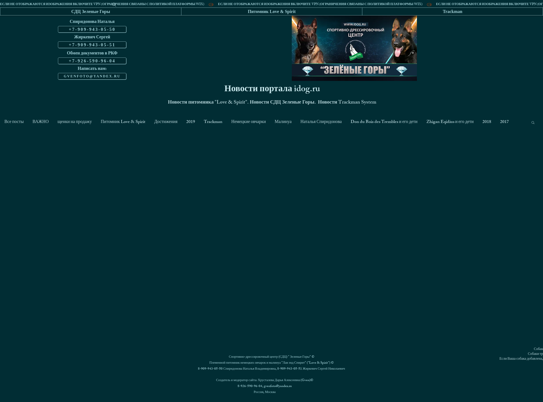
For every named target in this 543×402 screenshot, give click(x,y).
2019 (190, 122)
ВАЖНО (41, 122)
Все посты (14, 122)
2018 (486, 122)
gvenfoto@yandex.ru (278, 386)
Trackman (213, 122)
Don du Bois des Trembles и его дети (384, 122)
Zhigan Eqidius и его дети (450, 122)
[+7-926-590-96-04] (92, 61)
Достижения (166, 122)
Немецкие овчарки (248, 122)
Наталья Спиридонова (321, 122)
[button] (533, 123)
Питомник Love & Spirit (123, 122)
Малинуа (283, 122)
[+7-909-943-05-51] (92, 44)
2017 (504, 122)
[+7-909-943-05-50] (92, 29)
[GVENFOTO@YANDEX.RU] (92, 76)
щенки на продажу (75, 122)
